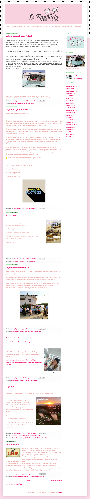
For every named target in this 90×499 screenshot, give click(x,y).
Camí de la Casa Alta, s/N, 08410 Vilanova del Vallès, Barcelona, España (30, 438)
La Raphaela (78, 76)
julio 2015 (69, 129)
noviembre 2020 (70, 86)
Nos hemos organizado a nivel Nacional (19, 36)
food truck (25, 103)
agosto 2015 (69, 127)
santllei (39, 436)
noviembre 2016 (70, 110)
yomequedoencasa (39, 476)
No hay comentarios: (31, 101)
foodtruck (32, 261)
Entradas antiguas (56, 481)
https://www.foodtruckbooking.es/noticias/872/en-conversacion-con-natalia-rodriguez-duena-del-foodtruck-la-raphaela (24, 362)
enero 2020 (69, 101)
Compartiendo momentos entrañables (18, 267)
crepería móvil (15, 103)
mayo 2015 (69, 134)
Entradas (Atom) (18, 484)
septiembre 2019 (70, 108)
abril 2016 (69, 117)
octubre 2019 (69, 105)
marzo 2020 (69, 98)
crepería (13, 261)
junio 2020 (69, 96)
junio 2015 (69, 132)
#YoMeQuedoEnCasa (13, 444)
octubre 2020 (70, 89)
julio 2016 (69, 115)
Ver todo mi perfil (78, 78)
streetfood (31, 103)
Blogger (60, 492)
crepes (21, 103)
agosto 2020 (69, 93)
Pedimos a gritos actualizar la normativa (19, 338)
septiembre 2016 (70, 113)
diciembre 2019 (70, 103)
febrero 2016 (69, 122)
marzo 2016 (69, 120)
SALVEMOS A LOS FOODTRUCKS (17, 110)
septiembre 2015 (70, 125)
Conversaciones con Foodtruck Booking (18, 342)
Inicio (28, 481)
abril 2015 (69, 137)
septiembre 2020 (70, 91)
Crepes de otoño (11, 215)
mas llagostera (37, 331)
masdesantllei (33, 436)
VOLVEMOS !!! (11, 387)
